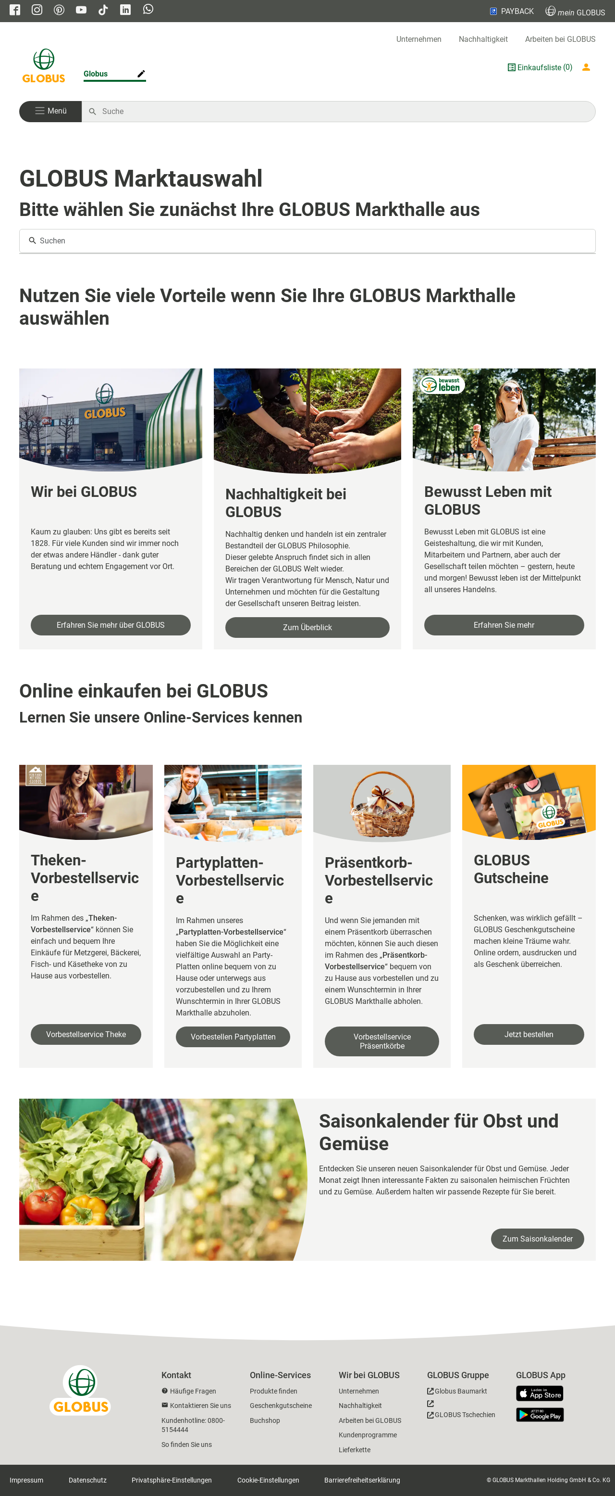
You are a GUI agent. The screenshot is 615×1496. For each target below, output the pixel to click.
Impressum (26, 1480)
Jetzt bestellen (529, 1034)
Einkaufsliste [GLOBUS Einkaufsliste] (539, 67)
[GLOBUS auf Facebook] (15, 11)
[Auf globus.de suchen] (343, 111)
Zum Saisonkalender (538, 1238)
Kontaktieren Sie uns (200, 1405)
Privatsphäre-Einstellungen (172, 1480)
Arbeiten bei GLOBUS (560, 39)
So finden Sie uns (186, 1444)
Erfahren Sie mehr (504, 625)
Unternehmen (419, 39)
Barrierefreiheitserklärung (362, 1480)
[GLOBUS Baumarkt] (457, 1392)
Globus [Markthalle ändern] (96, 73)
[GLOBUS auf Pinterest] (59, 11)
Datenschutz (88, 1480)
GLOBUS (575, 11)
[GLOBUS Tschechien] (461, 1412)
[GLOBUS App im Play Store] (540, 1415)
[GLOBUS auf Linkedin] (125, 11)
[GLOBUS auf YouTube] (81, 11)
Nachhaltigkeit (483, 39)
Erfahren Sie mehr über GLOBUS (111, 625)
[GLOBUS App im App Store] (543, 1394)
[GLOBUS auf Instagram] (37, 11)
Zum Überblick (307, 627)
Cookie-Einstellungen (268, 1480)
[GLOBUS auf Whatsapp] (148, 10)
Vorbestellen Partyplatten (233, 1036)
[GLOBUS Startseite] (43, 67)
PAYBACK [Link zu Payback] (511, 11)
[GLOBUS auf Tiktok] (103, 11)
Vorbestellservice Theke (86, 1034)
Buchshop (265, 1420)
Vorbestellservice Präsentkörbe (382, 1041)
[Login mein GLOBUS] (588, 67)
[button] (50, 111)
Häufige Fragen (193, 1391)
